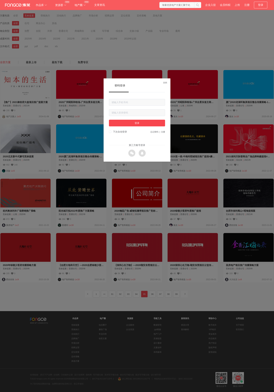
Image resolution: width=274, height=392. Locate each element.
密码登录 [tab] (120, 85)
